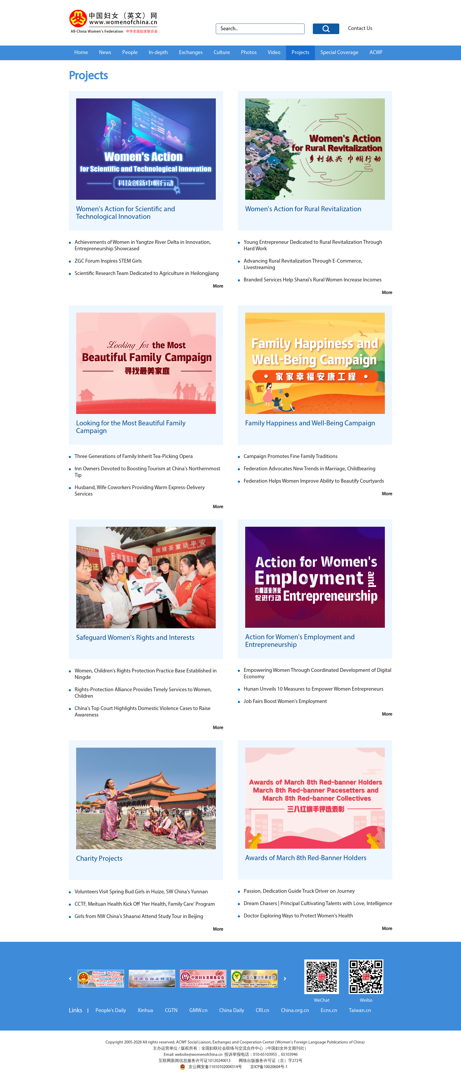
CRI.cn (262, 1010)
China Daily (231, 1010)
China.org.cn (295, 1010)
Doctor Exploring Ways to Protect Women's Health (298, 916)
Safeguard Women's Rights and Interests (135, 638)
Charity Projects (99, 858)
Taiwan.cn (360, 1010)
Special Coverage (339, 53)
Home (81, 53)
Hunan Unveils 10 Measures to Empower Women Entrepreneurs (313, 689)
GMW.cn (198, 1010)
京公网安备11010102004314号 (211, 1067)
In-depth (158, 53)
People (130, 53)
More (218, 286)
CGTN (171, 1010)
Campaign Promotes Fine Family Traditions (291, 456)
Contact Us (360, 28)
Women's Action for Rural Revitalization (303, 209)
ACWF (376, 53)
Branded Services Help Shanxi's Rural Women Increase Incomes (313, 280)
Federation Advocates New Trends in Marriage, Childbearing (309, 469)
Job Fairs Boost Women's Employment (285, 701)
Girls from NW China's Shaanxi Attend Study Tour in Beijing (139, 916)
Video (274, 53)
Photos (249, 53)
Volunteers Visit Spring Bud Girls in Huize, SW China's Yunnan (141, 892)
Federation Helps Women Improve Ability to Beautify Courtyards (314, 481)
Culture (222, 53)
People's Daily (111, 1010)
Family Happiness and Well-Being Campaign (310, 423)
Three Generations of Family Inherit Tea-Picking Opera (134, 456)
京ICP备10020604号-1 (269, 1067)
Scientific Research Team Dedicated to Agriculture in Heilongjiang (147, 273)
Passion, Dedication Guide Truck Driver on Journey (299, 891)
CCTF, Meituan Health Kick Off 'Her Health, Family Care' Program (145, 904)
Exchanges (191, 53)
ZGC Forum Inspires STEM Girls (108, 261)
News (105, 53)
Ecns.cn (329, 1010)
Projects (300, 53)
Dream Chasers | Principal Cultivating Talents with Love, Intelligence (318, 904)
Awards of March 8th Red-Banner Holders (306, 858)
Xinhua (145, 1010)
